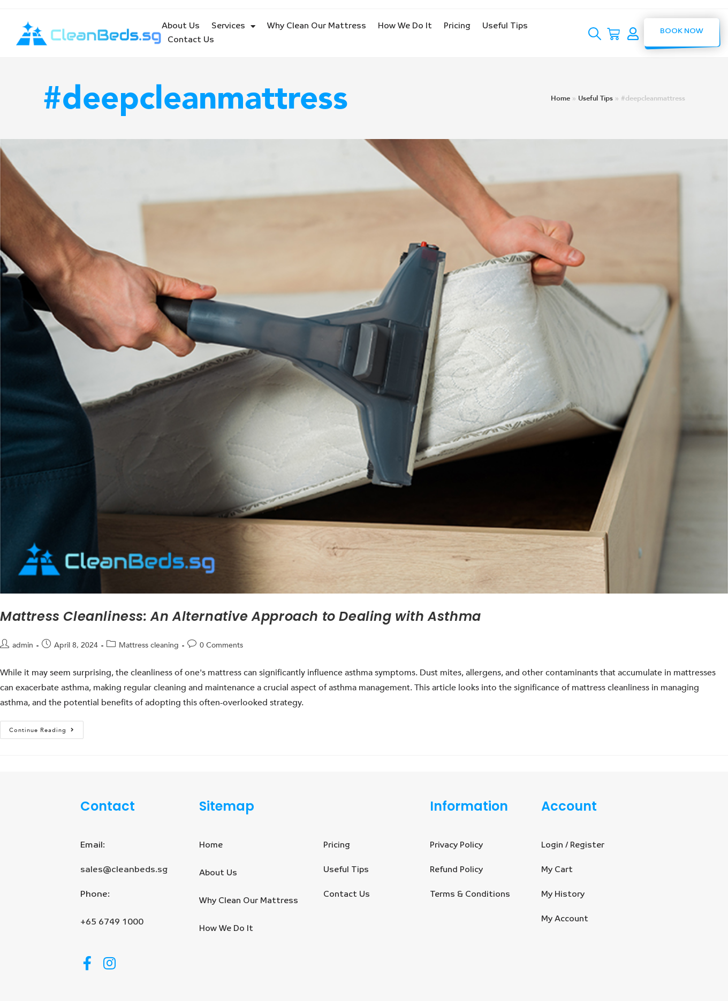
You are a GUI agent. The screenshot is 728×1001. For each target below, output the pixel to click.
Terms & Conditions (470, 894)
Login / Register (572, 845)
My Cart (557, 870)
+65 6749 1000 (111, 922)
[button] (681, 32)
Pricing (457, 26)
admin (22, 645)
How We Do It (405, 26)
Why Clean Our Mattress (316, 26)
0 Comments (221, 645)
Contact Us (191, 40)
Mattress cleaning (149, 645)
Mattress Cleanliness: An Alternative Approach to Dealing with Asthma (240, 616)
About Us (181, 26)
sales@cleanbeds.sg (124, 870)
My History (563, 894)
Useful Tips (505, 26)
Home (560, 98)
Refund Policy (456, 870)
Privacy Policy (456, 845)
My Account (564, 919)
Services (233, 26)
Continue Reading (46, 727)
